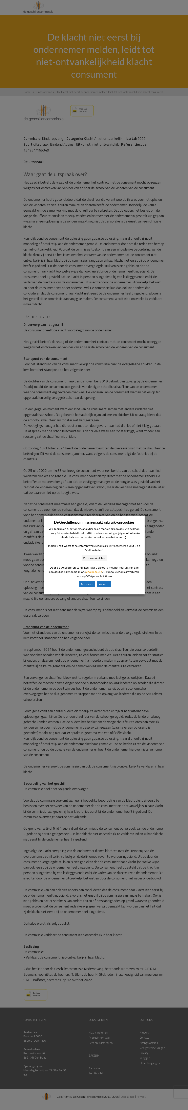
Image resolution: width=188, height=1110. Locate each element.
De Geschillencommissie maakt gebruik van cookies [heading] (94, 522)
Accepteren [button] (87, 584)
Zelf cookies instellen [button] (94, 558)
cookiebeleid (94, 571)
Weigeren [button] (104, 584)
